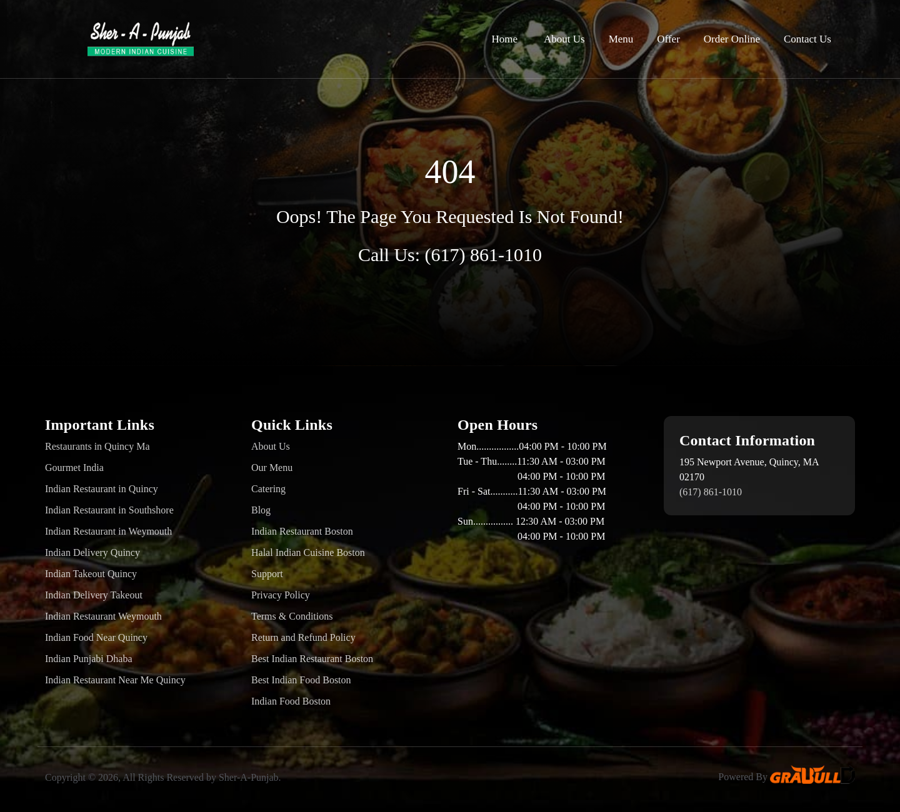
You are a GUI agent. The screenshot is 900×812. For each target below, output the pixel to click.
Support (267, 573)
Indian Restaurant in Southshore (109, 510)
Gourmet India (74, 467)
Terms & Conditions (291, 616)
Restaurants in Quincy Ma (97, 446)
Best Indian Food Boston (301, 680)
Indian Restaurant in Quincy (101, 488)
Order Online (732, 39)
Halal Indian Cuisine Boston (308, 552)
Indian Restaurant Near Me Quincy (115, 680)
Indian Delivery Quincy (92, 552)
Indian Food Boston (291, 701)
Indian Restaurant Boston (302, 531)
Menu (621, 39)
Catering (268, 488)
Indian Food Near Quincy (96, 637)
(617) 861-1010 (483, 254)
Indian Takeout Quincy (91, 573)
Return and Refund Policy (303, 637)
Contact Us (807, 39)
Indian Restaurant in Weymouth (108, 531)
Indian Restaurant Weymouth (103, 616)
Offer (668, 39)
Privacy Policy (280, 595)
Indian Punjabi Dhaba (88, 658)
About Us (564, 39)
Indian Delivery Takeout (93, 595)
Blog (261, 510)
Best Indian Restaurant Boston (312, 658)
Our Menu (271, 467)
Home (504, 39)
